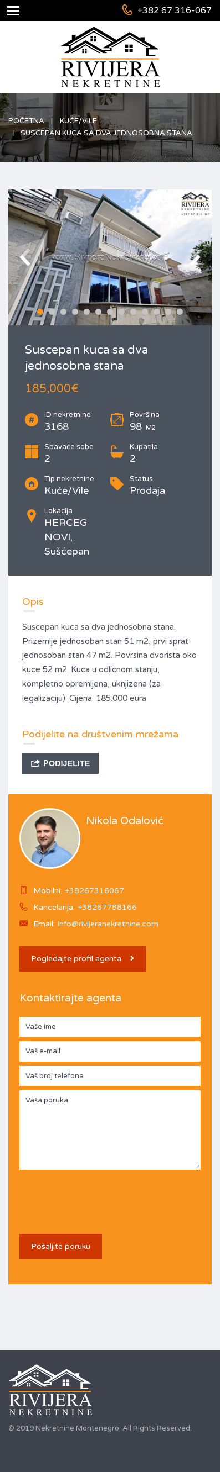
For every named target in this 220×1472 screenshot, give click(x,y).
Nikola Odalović (124, 821)
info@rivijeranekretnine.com (108, 923)
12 (168, 312)
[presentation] (103, 1195)
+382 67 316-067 (174, 10)
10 (145, 312)
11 (157, 312)
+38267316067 (94, 890)
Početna (26, 121)
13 (180, 312)
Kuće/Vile (78, 121)
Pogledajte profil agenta (82, 958)
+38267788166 (107, 907)
